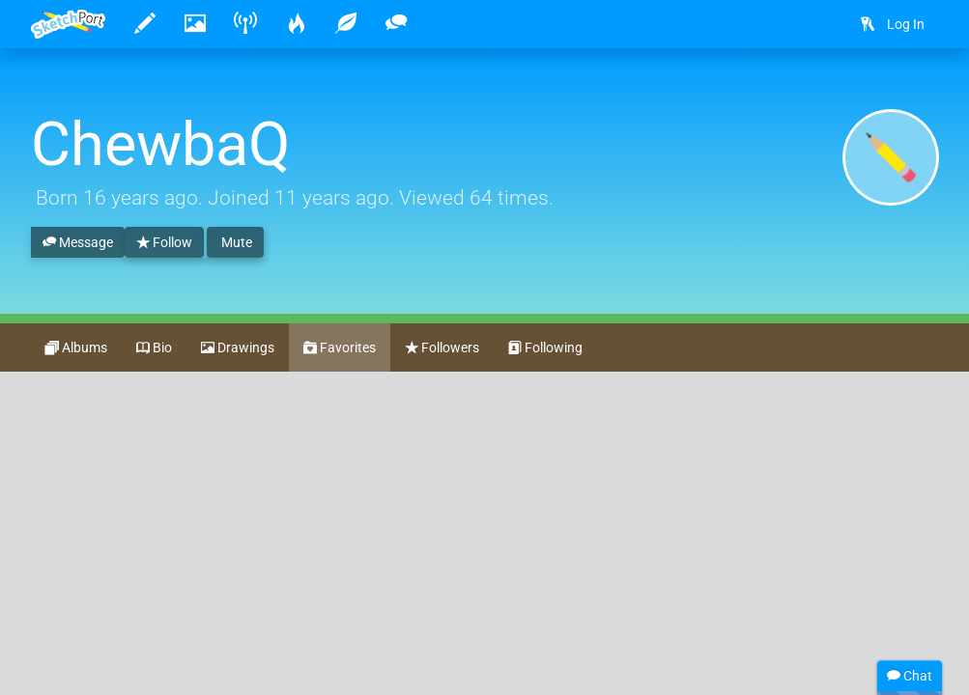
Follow (164, 243)
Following (545, 348)
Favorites (339, 348)
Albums (76, 348)
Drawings (237, 348)
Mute (235, 242)
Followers (442, 348)
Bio (154, 348)
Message (78, 243)
